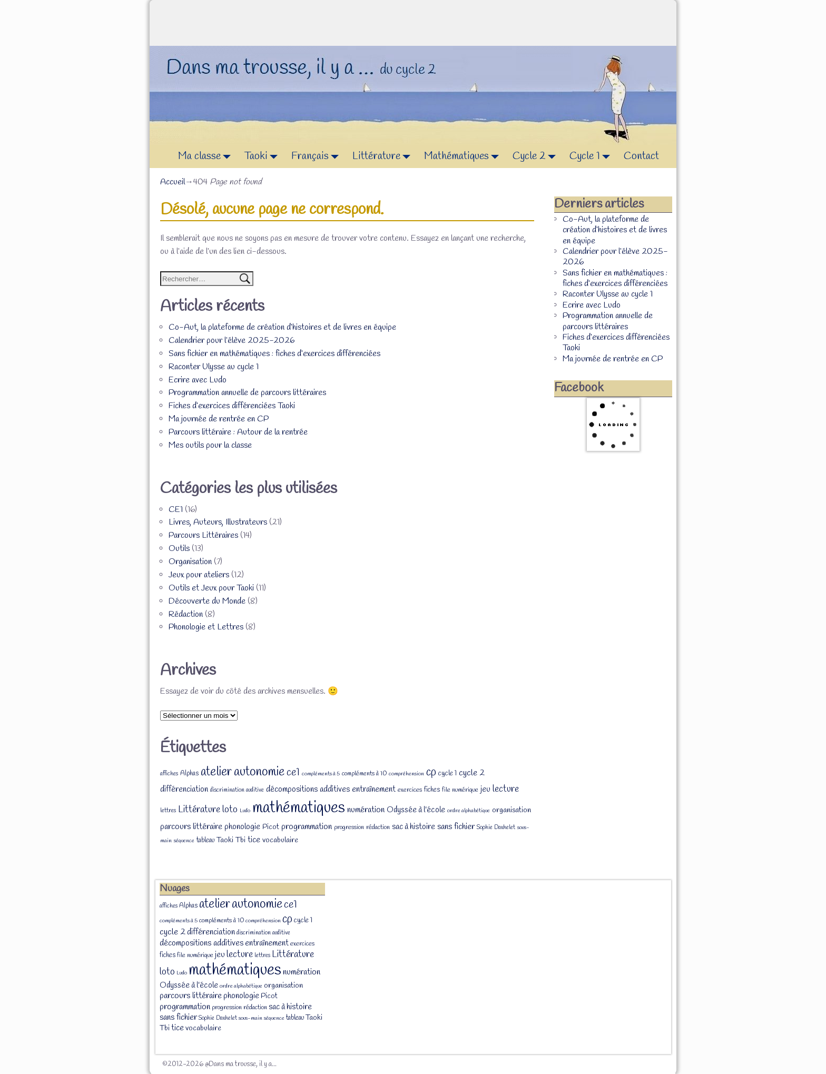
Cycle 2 (537, 156)
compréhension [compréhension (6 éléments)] (406, 773)
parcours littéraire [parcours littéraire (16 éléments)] (191, 826)
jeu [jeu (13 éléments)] (485, 789)
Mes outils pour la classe (210, 445)
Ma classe (207, 156)
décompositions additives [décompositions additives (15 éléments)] (308, 789)
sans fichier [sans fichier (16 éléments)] (456, 826)
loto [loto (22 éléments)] (230, 809)
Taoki (263, 156)
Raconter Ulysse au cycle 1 (214, 366)
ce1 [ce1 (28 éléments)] (293, 773)
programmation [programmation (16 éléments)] (306, 826)
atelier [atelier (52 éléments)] (216, 772)
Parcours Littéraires (203, 535)
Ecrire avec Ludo (198, 380)
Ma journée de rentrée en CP (219, 419)
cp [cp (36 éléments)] (431, 772)
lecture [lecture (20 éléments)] (506, 789)
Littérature (384, 156)
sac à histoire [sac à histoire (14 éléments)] (413, 827)
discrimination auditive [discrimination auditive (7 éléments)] (237, 790)
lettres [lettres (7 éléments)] (168, 810)
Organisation (190, 561)
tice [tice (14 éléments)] (254, 840)
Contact (641, 156)
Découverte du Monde (207, 601)
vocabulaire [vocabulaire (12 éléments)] (280, 840)
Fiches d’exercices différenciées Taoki (232, 405)
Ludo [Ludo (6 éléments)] (245, 810)
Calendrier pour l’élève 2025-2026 (231, 340)
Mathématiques (464, 156)
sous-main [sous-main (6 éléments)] (250, 1018)
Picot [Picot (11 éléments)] (270, 827)
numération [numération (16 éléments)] (366, 809)
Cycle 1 (592, 156)
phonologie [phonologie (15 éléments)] (242, 826)
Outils (179, 548)
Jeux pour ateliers (199, 574)
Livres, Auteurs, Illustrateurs (218, 522)
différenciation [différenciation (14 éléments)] (184, 789)
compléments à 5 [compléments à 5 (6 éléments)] (321, 773)
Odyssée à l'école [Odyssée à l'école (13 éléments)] (416, 810)
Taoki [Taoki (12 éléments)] (225, 840)
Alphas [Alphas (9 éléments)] (189, 773)
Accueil (172, 182)
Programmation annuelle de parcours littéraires (247, 392)
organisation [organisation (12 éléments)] (511, 810)
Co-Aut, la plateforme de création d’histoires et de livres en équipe (282, 327)
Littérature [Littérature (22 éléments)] (199, 809)
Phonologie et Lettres (206, 627)
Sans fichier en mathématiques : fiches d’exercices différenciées (274, 353)
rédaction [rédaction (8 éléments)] (378, 827)
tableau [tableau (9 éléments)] (205, 840)
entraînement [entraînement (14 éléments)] (374, 789)
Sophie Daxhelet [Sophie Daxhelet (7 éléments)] (496, 827)
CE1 (176, 509)
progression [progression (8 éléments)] (349, 827)
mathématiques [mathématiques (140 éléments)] (298, 808)
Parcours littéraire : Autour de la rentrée (238, 432)
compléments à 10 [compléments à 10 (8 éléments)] (364, 774)
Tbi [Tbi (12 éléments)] (240, 840)
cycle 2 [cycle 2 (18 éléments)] (472, 773)
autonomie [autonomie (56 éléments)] (259, 772)
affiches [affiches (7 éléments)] (169, 774)
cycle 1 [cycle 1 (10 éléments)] (447, 773)
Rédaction (186, 614)
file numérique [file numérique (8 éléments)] (460, 790)
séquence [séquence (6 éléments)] (184, 840)
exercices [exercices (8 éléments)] (410, 790)
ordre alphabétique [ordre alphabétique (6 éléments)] (468, 810)
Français (318, 156)
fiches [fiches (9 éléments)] (432, 789)
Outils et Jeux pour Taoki (211, 588)
